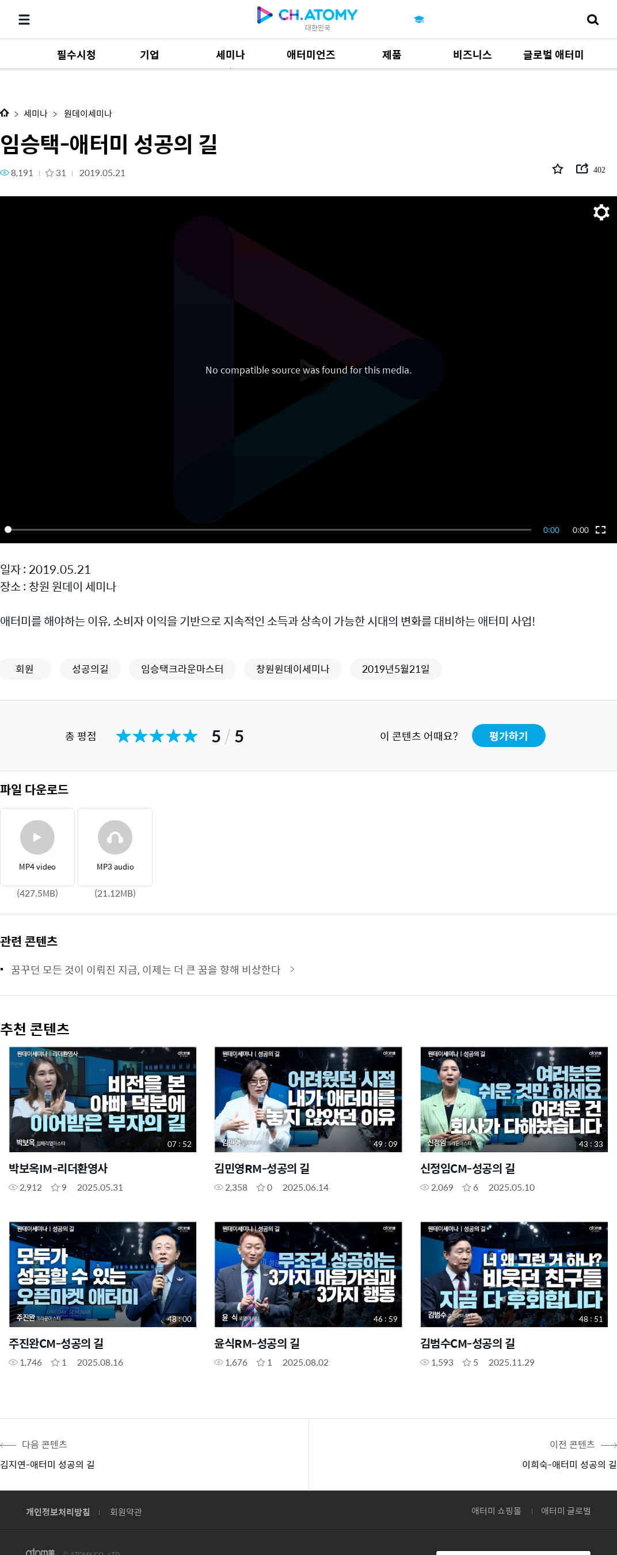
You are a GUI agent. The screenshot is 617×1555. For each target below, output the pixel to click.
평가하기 (508, 736)
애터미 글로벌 (566, 1510)
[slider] (270, 529)
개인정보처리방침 (58, 1511)
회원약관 (126, 1511)
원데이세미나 (87, 113)
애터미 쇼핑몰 (496, 1510)
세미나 (36, 113)
